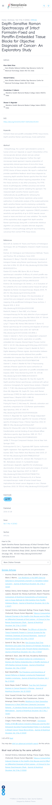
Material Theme (30, 801)
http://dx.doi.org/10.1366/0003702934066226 (20, 413)
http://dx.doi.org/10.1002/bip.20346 (23, 293)
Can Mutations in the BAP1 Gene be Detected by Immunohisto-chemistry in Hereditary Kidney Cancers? (26, 581)
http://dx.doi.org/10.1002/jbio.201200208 (30, 388)
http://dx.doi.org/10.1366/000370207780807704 (21, 474)
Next (11, 738)
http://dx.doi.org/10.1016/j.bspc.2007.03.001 (32, 345)
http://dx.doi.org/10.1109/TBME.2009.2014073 (20, 376)
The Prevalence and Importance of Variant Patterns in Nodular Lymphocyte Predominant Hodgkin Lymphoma (25, 675)
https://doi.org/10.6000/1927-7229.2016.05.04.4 (21, 122)
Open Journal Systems (35, 799)
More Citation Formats (12, 562)
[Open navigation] (3, 5)
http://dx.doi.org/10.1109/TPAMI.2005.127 (25, 456)
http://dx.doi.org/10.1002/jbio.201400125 (18, 400)
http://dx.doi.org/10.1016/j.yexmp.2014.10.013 (20, 321)
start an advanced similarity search (25, 744)
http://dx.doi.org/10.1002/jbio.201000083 (19, 308)
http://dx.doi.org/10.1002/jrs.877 (36, 486)
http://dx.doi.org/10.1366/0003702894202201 (20, 437)
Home (4, 20)
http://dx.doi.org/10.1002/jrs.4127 (22, 425)
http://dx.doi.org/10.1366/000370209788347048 (21, 361)
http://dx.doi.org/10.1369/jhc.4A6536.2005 (23, 281)
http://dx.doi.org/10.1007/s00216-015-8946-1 (20, 333)
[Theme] (48, 5)
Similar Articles (9, 570)
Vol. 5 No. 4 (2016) (23, 20)
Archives (11, 20)
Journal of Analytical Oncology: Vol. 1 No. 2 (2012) (23, 652)
